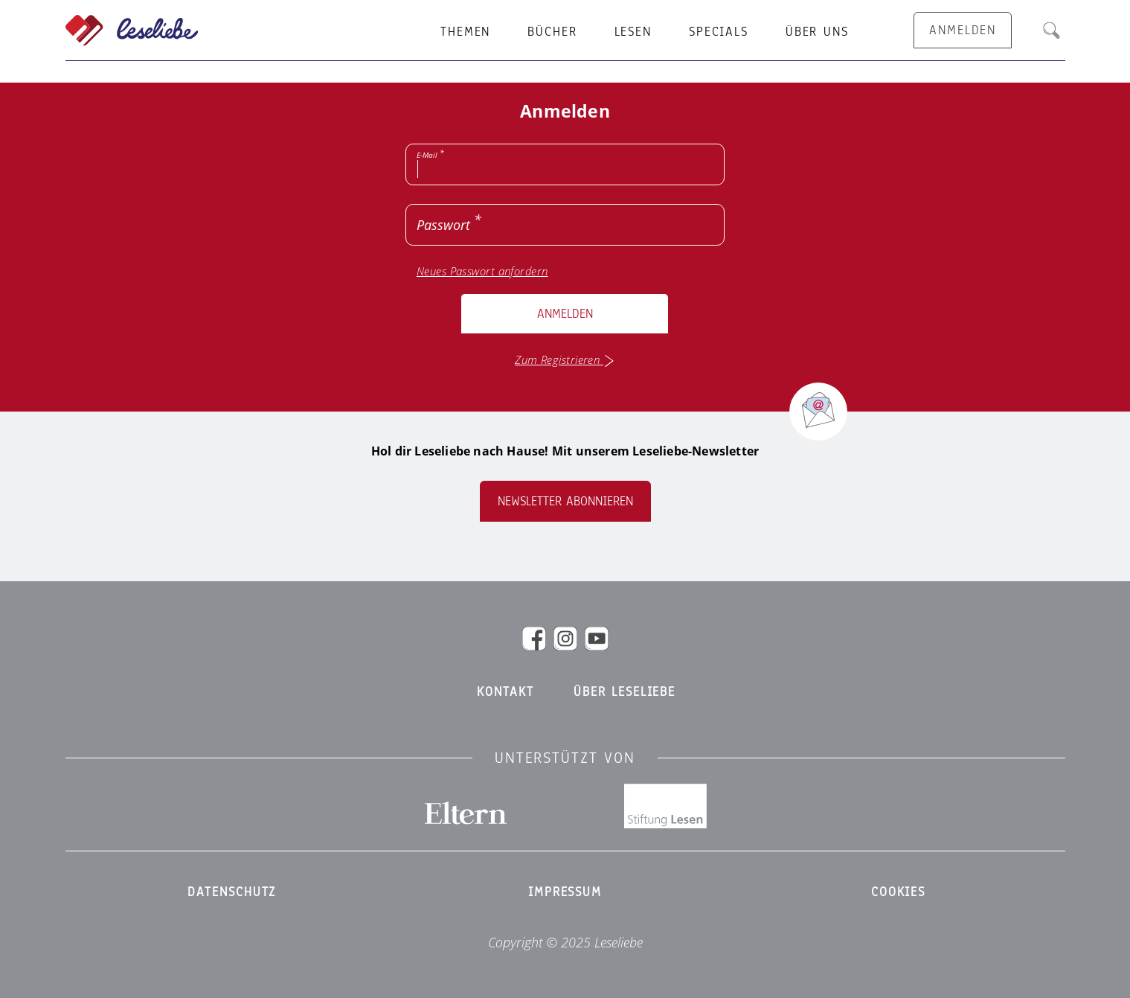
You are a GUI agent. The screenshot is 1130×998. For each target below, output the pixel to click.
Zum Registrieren (565, 360)
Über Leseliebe (624, 692)
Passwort (443, 225)
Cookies (898, 892)
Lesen (633, 32)
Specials (718, 32)
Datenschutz (232, 892)
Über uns (817, 32)
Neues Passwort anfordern (482, 271)
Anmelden (565, 313)
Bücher (552, 32)
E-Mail (427, 155)
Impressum (565, 892)
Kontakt (505, 692)
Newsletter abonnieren (565, 501)
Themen (465, 32)
